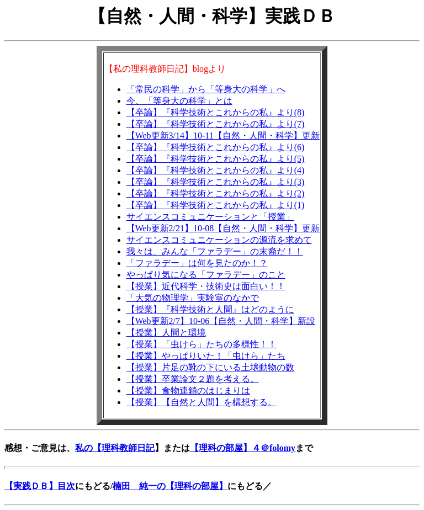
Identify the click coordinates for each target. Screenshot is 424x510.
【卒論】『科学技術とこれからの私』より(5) (215, 158)
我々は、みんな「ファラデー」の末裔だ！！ (214, 251)
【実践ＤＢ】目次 (39, 486)
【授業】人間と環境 (166, 332)
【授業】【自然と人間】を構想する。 (201, 402)
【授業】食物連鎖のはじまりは (188, 390)
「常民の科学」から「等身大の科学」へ (205, 89)
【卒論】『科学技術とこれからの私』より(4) (215, 170)
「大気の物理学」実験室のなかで (192, 297)
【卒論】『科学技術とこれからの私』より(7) (215, 124)
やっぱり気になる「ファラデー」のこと (205, 274)
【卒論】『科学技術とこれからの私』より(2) (215, 193)
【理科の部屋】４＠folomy (242, 448)
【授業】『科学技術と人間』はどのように (210, 309)
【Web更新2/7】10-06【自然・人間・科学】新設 (221, 321)
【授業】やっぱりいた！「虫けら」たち (205, 355)
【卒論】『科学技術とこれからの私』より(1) (215, 205)
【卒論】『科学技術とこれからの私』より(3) (215, 182)
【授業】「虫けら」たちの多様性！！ (201, 344)
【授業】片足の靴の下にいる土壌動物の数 (210, 367)
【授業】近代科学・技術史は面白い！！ (205, 286)
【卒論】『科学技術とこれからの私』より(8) (215, 112)
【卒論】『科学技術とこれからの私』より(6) (215, 147)
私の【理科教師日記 (115, 448)
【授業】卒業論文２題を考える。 (192, 379)
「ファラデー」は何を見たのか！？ (197, 263)
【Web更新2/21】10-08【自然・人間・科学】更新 (223, 228)
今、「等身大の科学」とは (179, 100)
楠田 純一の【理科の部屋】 (170, 486)
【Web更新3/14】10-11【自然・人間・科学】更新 (223, 135)
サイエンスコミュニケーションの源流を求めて (219, 240)
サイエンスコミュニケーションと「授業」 (210, 216)
